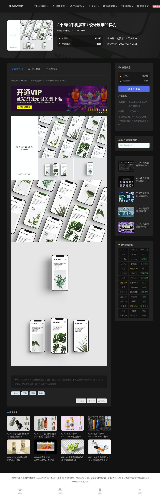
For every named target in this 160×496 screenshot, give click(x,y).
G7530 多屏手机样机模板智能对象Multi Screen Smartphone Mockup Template (72, 461)
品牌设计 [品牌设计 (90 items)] (134, 278)
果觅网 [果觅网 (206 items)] (134, 297)
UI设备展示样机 (63, 31)
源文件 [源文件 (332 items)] (123, 306)
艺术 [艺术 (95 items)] (123, 315)
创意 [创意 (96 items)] (134, 268)
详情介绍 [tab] (17, 69)
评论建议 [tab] (34, 69)
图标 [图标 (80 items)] (134, 282)
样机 (41, 393)
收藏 (81, 401)
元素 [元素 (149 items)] (123, 269)
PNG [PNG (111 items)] (134, 255)
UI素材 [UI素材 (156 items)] (144, 259)
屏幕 (25, 393)
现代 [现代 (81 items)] (144, 306)
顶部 (140, 491)
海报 (91, 401)
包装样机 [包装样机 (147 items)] (123, 273)
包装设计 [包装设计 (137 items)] (134, 273)
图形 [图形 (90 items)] (123, 282)
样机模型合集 (36, 80)
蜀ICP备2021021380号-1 (75, 478)
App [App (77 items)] (144, 250)
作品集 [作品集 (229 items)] (134, 264)
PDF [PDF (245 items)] (123, 255)
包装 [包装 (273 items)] (144, 269)
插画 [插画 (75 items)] (123, 297)
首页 (25, 80)
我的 (100, 491)
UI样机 (16, 393)
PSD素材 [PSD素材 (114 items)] (123, 259)
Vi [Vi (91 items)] (123, 264)
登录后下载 (134, 88)
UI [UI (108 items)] (133, 259)
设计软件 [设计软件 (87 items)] (134, 316)
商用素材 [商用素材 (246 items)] (144, 278)
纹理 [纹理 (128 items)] (134, 311)
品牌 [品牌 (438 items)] (123, 278)
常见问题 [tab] (52, 69)
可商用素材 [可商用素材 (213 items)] (144, 273)
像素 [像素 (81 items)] (144, 264)
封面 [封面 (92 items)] (123, 292)
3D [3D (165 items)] (123, 250)
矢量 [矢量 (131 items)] (123, 311)
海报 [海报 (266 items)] (144, 302)
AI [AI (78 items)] (134, 250)
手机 (33, 393)
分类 (60, 491)
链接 (101, 401)
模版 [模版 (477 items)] (134, 302)
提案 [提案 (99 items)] (134, 292)
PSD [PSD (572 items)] (144, 255)
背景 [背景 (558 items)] (144, 311)
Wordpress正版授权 (80, 481)
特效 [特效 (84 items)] (134, 306)
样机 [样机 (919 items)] (144, 297)
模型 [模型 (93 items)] (123, 301)
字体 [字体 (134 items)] (144, 288)
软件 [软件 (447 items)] (144, 316)
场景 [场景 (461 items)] (123, 288)
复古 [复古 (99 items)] (134, 287)
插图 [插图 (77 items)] (144, 292)
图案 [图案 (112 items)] (144, 283)
